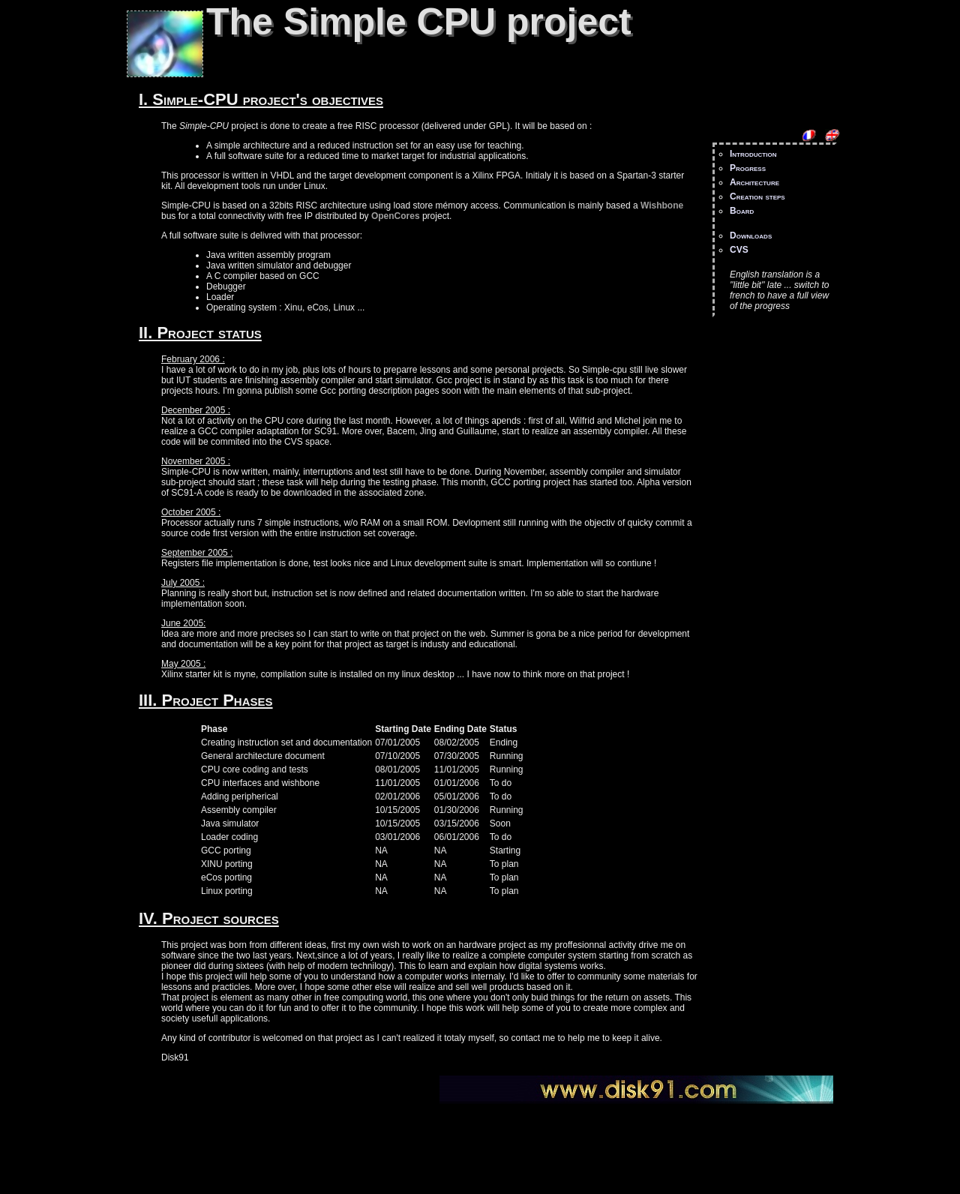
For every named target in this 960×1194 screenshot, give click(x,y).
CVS (739, 249)
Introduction (753, 153)
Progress (748, 168)
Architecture (754, 182)
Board (742, 211)
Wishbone (661, 205)
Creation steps (757, 196)
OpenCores (395, 216)
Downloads (751, 235)
